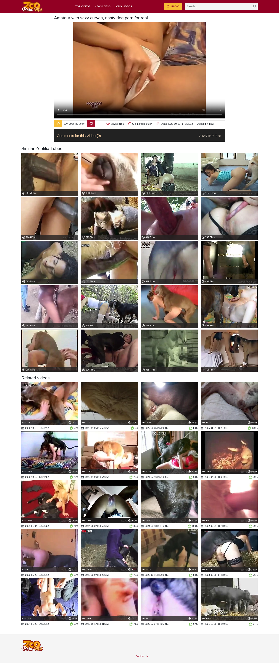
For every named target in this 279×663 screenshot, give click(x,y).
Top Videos (82, 6)
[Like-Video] (58, 123)
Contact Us (141, 656)
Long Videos (123, 6)
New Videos (102, 6)
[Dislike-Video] (91, 123)
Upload (173, 6)
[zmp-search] (221, 6)
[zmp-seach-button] (254, 6)
